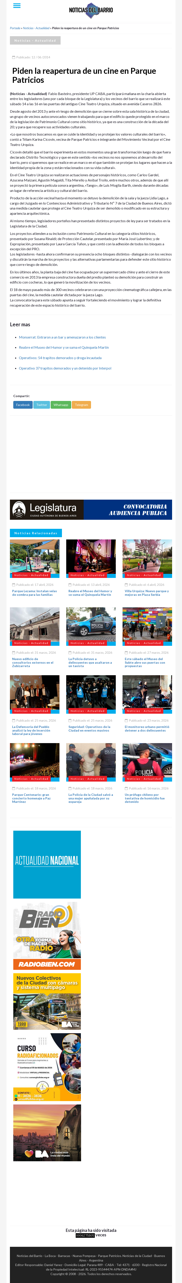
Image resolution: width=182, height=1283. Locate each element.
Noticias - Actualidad (36, 28)
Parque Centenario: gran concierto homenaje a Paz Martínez (31, 798)
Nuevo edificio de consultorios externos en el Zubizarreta (32, 662)
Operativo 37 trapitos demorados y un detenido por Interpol (65, 368)
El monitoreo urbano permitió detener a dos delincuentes (147, 728)
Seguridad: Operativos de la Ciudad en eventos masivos (89, 728)
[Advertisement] (91, 454)
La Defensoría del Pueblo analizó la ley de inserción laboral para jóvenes (31, 730)
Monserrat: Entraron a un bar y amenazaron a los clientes (62, 337)
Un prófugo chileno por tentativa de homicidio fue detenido (145, 798)
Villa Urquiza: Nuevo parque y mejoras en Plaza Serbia (147, 592)
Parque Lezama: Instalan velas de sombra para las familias (34, 592)
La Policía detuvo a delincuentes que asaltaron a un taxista (90, 662)
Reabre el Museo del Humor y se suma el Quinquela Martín (64, 347)
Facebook (23, 405)
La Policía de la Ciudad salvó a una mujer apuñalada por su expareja (90, 798)
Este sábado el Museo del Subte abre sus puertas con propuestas (145, 662)
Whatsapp (61, 405)
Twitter (41, 405)
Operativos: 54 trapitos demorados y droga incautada (60, 357)
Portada (15, 28)
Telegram (81, 405)
